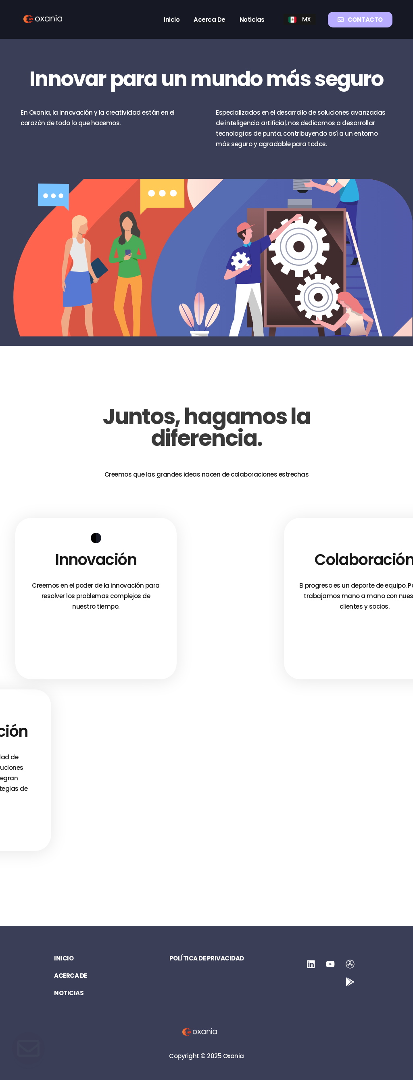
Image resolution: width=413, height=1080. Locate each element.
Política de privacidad (206, 958)
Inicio (171, 19)
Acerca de (209, 19)
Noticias (252, 19)
